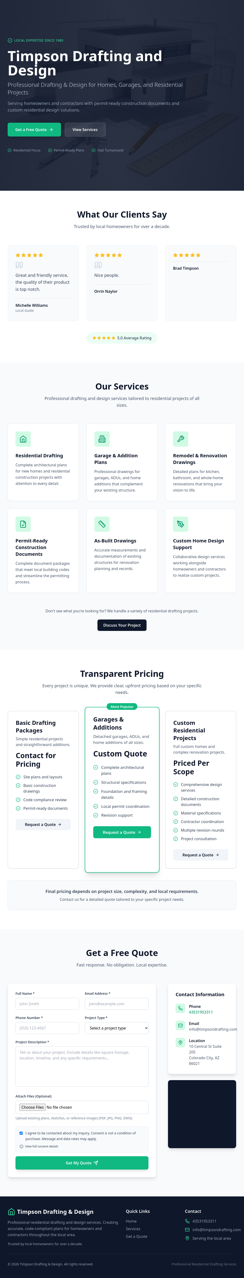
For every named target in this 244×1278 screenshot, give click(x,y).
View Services (85, 129)
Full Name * (25, 993)
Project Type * (96, 1017)
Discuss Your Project (122, 625)
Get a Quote (136, 1236)
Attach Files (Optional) (33, 1096)
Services (133, 1228)
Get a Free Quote (34, 129)
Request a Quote (43, 824)
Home (131, 1221)
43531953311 (201, 1012)
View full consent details (39, 1146)
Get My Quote (82, 1163)
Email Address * (97, 993)
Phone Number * (29, 1017)
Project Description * (32, 1042)
